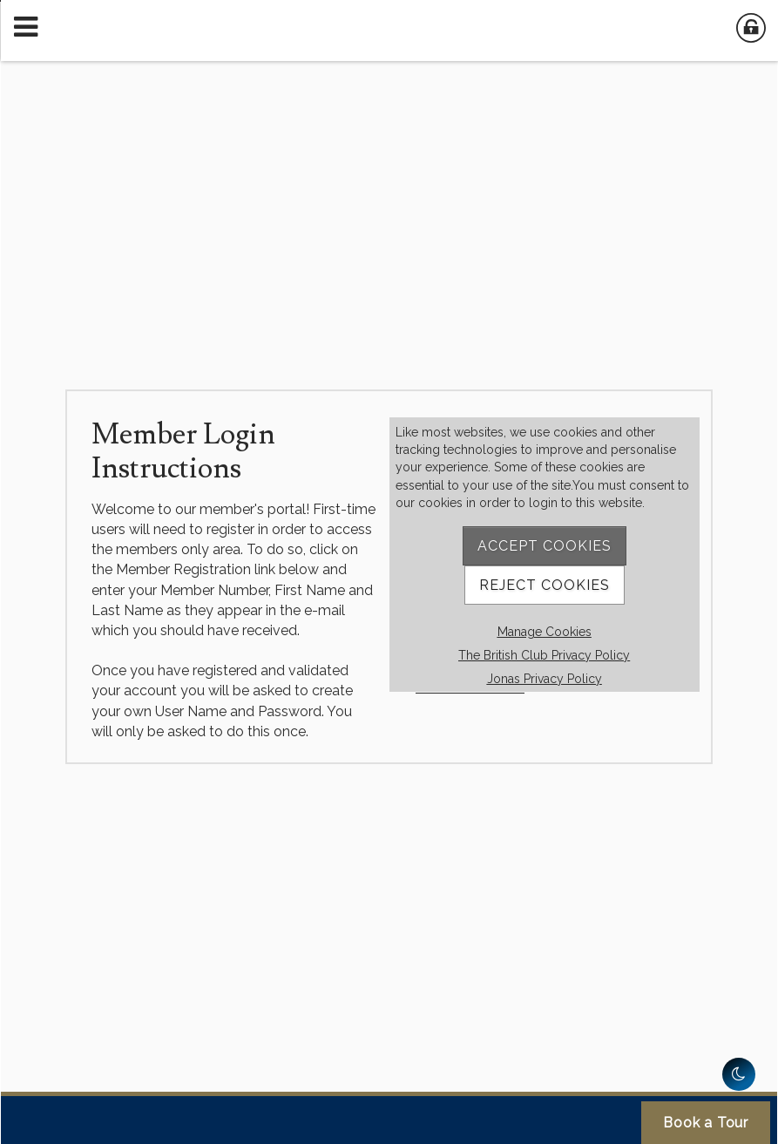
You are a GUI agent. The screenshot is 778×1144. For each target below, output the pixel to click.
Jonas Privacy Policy (544, 679)
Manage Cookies (544, 632)
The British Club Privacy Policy (544, 655)
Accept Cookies (544, 546)
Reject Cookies (544, 585)
